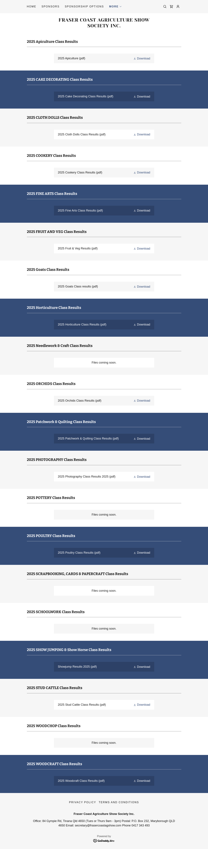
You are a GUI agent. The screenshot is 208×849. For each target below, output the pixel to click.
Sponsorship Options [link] (84, 6)
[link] (171, 6)
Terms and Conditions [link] (119, 802)
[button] (115, 7)
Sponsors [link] (51, 6)
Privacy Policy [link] (82, 802)
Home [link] (31, 6)
